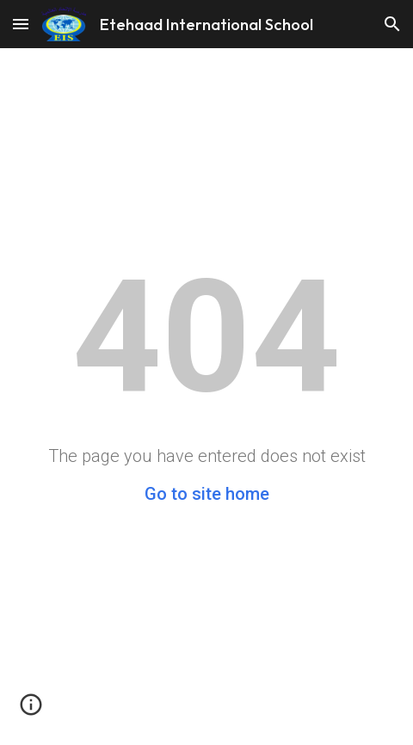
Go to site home (207, 493)
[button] (20, 23)
